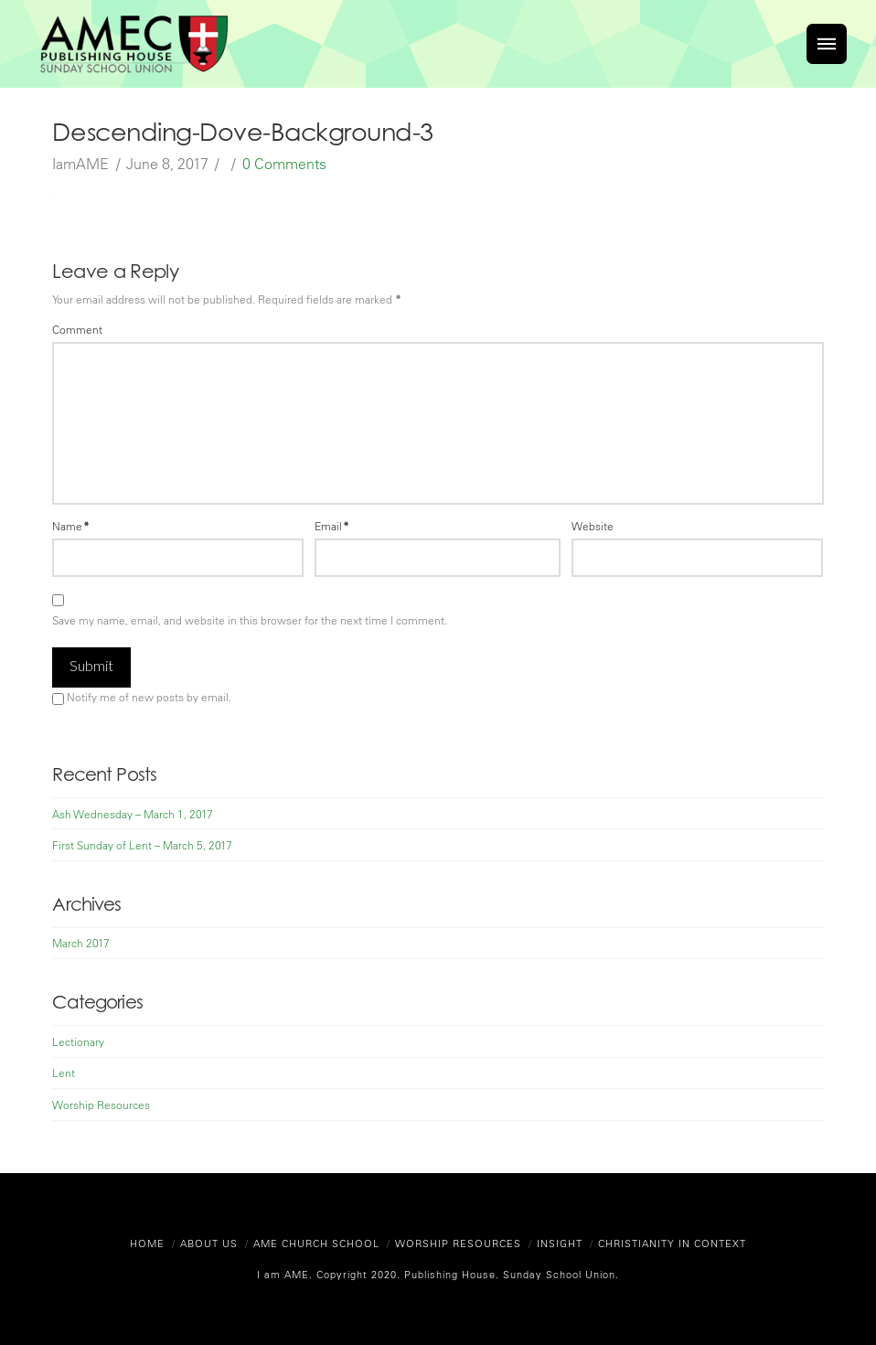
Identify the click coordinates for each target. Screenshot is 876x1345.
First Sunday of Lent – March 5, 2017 (142, 845)
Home (147, 1243)
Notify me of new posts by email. (149, 696)
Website (593, 525)
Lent (63, 1072)
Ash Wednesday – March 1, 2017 (132, 813)
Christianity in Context (672, 1243)
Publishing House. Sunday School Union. (510, 1274)
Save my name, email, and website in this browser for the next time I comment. (249, 620)
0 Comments (284, 164)
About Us (209, 1243)
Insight (559, 1243)
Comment (77, 329)
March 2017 (81, 942)
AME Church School (316, 1243)
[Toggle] (827, 44)
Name (71, 525)
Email (332, 525)
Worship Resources (101, 1104)
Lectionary (78, 1041)
